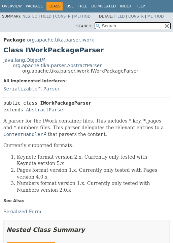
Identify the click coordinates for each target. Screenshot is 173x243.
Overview (12, 6)
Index (125, 6)
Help (140, 6)
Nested (30, 16)
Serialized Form (22, 211)
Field (46, 16)
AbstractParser (46, 109)
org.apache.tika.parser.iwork (60, 40)
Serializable (20, 88)
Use (70, 6)
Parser (52, 88)
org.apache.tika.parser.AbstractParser (57, 65)
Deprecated (103, 6)
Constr (63, 16)
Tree (82, 6)
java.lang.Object (22, 60)
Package (34, 6)
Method (82, 16)
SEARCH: (84, 26)
